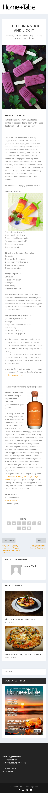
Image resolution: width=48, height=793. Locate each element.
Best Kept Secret (21, 38)
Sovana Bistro (11, 500)
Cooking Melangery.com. (15, 375)
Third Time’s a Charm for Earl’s (20, 619)
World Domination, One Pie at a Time (23, 654)
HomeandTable (21, 35)
